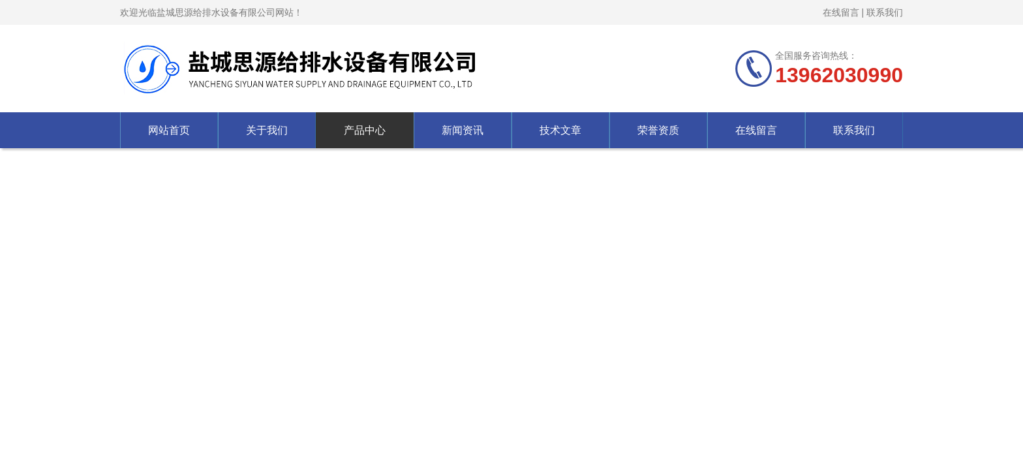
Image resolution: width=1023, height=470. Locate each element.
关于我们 (267, 130)
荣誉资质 (658, 130)
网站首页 (169, 130)
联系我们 (884, 12)
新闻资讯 (462, 130)
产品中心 (365, 130)
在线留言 (841, 12)
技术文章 (560, 130)
